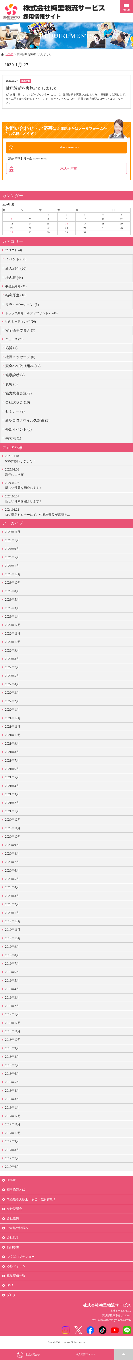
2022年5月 (12, 677)
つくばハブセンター (21, 1258)
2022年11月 (12, 635)
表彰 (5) (11, 385)
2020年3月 (12, 897)
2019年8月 (12, 956)
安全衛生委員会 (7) (20, 332)
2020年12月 (13, 821)
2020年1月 (12, 914)
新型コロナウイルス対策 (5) (27, 422)
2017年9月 (12, 1142)
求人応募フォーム (85, 1354)
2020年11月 (12, 829)
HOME (9, 54)
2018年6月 (12, 1075)
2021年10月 (13, 736)
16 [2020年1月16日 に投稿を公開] (66, 224)
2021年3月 (12, 795)
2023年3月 (12, 609)
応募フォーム (16, 1267)
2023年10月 (13, 584)
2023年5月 (12, 601)
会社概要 (13, 1219)
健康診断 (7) (15, 376)
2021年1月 (12, 812)
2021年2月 (12, 804)
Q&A (10, 1286)
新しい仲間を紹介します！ (68, 486)
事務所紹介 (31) (16, 287)
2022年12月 (13, 626)
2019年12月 (13, 922)
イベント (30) (15, 260)
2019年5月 (12, 982)
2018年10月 (13, 1041)
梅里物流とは (16, 1191)
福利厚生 (13, 1248)
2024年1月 (12, 567)
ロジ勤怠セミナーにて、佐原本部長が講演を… (68, 513)
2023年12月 (13, 575)
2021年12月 (13, 719)
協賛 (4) (11, 349)
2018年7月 (12, 1066)
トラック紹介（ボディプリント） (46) (31, 314)
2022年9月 (12, 651)
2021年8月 (12, 753)
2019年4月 (12, 990)
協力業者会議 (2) (18, 394)
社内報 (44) (14, 279)
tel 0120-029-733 (69, 147)
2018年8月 (12, 1058)
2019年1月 (12, 1015)
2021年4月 (12, 787)
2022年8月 (12, 660)
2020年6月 (12, 871)
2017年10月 (13, 1134)
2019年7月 (12, 965)
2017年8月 (12, 1151)
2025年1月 (12, 541)
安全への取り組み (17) (22, 367)
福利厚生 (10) (15, 296)
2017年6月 (12, 1168)
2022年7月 (12, 668)
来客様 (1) (13, 440)
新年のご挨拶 (68, 473)
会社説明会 (14, 1210)
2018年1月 (12, 1108)
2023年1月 (12, 618)
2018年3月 (12, 1100)
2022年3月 (12, 694)
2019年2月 (12, 1007)
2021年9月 (12, 745)
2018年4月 (12, 1092)
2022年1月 (12, 711)
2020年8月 (12, 855)
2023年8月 (12, 592)
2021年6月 (12, 770)
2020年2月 (12, 905)
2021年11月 (12, 728)
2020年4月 (12, 888)
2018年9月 (12, 1049)
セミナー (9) (15, 413)
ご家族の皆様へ (17, 1229)
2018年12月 (13, 1024)
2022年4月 (12, 685)
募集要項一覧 (16, 1277)
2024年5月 (12, 558)
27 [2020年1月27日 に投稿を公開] (11, 233)
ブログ (11, 1296)
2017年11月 (12, 1125)
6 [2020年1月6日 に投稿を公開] (11, 220)
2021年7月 (12, 761)
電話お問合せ (28, 1355)
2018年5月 (12, 1083)
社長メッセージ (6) (20, 358)
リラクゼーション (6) (22, 306)
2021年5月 (12, 778)
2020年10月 (13, 838)
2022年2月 (12, 702)
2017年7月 (12, 1159)
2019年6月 (12, 973)
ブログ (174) (13, 251)
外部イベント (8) (18, 431)
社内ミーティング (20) (20, 323)
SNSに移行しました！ (68, 459)
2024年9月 (12, 550)
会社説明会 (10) (17, 404)
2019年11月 (12, 931)
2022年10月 (13, 643)
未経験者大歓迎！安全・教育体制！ (31, 1200)
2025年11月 (12, 533)
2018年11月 (12, 1032)
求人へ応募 (68, 169)
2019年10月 (13, 939)
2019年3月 (12, 998)
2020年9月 (12, 846)
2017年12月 (13, 1117)
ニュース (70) (14, 340)
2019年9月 (12, 948)
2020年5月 (12, 880)
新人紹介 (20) (15, 270)
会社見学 (13, 1238)
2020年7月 (12, 863)
